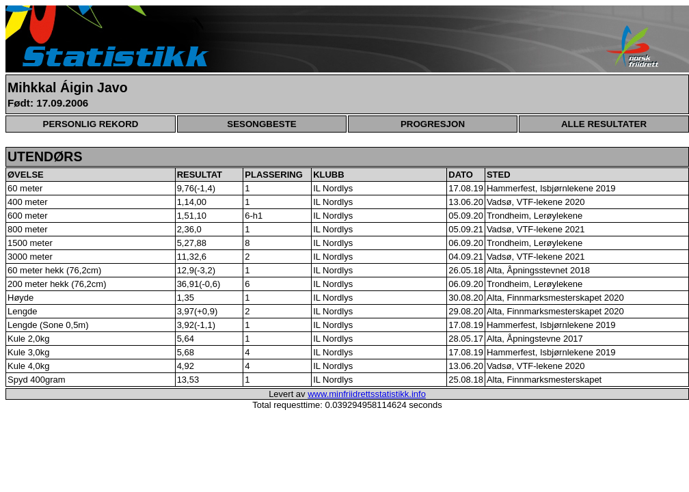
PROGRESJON (433, 124)
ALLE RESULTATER (604, 124)
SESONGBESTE (261, 124)
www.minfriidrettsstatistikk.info (367, 394)
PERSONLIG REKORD (91, 124)
